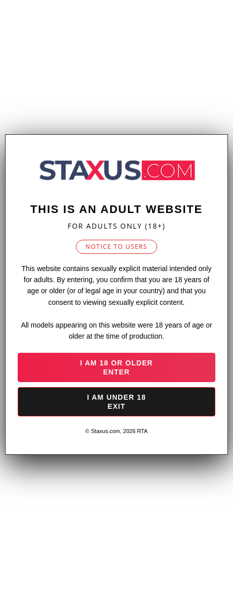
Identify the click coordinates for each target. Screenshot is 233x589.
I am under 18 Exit (116, 401)
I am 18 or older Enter (116, 367)
